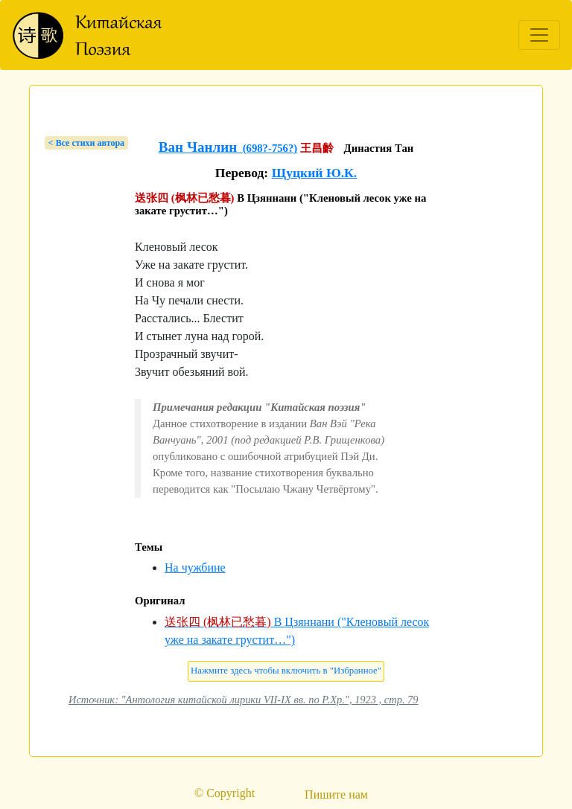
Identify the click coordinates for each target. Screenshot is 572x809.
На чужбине (195, 567)
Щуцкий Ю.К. (315, 172)
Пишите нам (336, 794)
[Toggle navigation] (539, 35)
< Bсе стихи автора (86, 143)
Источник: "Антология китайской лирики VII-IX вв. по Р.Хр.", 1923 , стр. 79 (244, 700)
